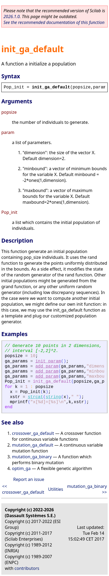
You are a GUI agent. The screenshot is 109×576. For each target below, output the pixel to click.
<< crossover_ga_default (23, 489)
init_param (48, 361)
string (53, 397)
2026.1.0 (11, 16)
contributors (27, 568)
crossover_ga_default (33, 433)
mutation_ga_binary (32, 457)
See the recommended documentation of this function (53, 22)
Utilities (55, 489)
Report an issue (28, 479)
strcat (35, 397)
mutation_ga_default (32, 445)
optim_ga (21, 468)
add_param (46, 366)
